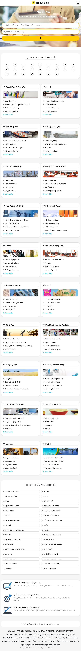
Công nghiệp (48, 501)
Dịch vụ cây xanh (51, 270)
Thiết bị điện (9, 180)
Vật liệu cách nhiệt (51, 227)
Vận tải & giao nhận (51, 515)
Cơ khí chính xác (51, 104)
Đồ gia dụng (9, 511)
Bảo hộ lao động (11, 496)
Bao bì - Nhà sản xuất (52, 299)
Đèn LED (48, 263)
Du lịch (48, 444)
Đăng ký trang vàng (27, 583)
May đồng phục (50, 342)
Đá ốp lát (48, 147)
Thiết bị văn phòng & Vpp (16, 87)
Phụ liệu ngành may (52, 346)
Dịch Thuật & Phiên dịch (53, 385)
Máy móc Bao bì (11, 465)
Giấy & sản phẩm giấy (15, 404)
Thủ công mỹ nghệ (53, 404)
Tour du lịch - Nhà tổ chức (54, 461)
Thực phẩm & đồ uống (13, 559)
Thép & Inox (9, 554)
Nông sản (8, 378)
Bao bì (48, 285)
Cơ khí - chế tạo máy (52, 108)
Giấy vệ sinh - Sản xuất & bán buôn (18, 425)
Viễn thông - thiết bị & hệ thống (16, 220)
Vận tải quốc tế (10, 144)
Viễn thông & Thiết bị (14, 206)
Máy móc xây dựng (12, 458)
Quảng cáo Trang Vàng (51, 624)
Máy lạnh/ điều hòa (52, 223)
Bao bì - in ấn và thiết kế (53, 303)
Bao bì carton (49, 309)
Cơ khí (48, 87)
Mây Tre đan (49, 421)
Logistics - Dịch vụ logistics (14, 147)
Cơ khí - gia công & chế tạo (54, 101)
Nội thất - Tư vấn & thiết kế (54, 259)
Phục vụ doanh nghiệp (54, 364)
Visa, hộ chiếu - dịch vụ (53, 468)
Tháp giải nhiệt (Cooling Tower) (56, 230)
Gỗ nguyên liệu (50, 180)
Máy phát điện (10, 191)
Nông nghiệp (11, 364)
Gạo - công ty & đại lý (13, 382)
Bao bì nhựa (49, 306)
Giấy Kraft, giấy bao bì (13, 421)
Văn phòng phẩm (11, 111)
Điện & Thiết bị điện (14, 166)
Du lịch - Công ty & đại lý (54, 458)
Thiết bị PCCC (10, 309)
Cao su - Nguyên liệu (12, 259)
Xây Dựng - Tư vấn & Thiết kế (15, 342)
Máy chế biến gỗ (11, 468)
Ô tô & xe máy (9, 544)
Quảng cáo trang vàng (27, 595)
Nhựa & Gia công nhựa (52, 535)
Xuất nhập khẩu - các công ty (15, 141)
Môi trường (9, 535)
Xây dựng (10, 325)
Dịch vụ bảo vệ (10, 306)
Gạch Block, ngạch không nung (56, 144)
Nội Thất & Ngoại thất (54, 246)
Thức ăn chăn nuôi (12, 385)
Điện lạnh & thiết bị (53, 206)
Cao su (8, 246)
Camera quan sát (11, 299)
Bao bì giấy (9, 428)
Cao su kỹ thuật (10, 266)
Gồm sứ (47, 428)
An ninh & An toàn (13, 285)
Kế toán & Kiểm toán (52, 382)
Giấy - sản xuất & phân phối (15, 418)
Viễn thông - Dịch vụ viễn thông (16, 227)
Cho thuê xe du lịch (52, 465)
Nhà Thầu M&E (10, 349)
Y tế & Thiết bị (49, 549)
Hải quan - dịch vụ (11, 151)
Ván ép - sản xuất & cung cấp (55, 184)
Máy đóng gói (10, 461)
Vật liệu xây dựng (52, 127)
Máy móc (9, 444)
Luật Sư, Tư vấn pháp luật (54, 378)
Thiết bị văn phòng (12, 108)
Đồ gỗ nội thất (50, 187)
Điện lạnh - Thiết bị (51, 220)
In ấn (46, 525)
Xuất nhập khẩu (12, 127)
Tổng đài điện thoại (12, 223)
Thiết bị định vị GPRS (12, 230)
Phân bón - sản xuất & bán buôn (17, 389)
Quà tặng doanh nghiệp (53, 544)
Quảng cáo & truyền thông (15, 549)
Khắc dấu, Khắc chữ (52, 389)
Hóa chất (8, 525)
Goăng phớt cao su (12, 270)
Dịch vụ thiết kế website (27, 607)
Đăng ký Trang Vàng (31, 624)
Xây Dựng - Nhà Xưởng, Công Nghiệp (18, 346)
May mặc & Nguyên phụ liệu (57, 325)
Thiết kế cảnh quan (52, 266)
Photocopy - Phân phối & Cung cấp (18, 104)
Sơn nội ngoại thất (51, 151)
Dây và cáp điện (10, 184)
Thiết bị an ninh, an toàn (14, 303)
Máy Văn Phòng (10, 101)
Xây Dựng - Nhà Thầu (13, 339)
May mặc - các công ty (53, 339)
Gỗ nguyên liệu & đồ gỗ (55, 166)
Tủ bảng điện (10, 187)
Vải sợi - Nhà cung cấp (53, 349)
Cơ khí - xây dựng (51, 111)
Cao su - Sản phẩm (12, 263)
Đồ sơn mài (49, 425)
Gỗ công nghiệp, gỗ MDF (54, 191)
